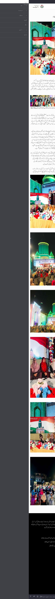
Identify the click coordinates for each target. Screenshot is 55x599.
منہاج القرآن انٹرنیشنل (41, 557)
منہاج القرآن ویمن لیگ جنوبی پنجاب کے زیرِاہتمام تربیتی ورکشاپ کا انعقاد (29, 542)
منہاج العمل (43, 575)
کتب (45, 568)
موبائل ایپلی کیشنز (42, 560)
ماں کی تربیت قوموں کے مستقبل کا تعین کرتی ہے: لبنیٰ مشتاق (31, 546)
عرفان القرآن (43, 564)
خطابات (44, 571)
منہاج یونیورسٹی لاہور (42, 578)
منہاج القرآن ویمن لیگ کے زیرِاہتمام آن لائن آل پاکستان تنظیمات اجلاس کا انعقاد (27, 538)
